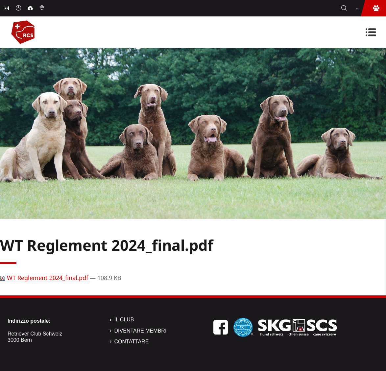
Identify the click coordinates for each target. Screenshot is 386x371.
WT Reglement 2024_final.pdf (45, 278)
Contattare (131, 341)
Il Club (124, 319)
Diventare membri (140, 331)
